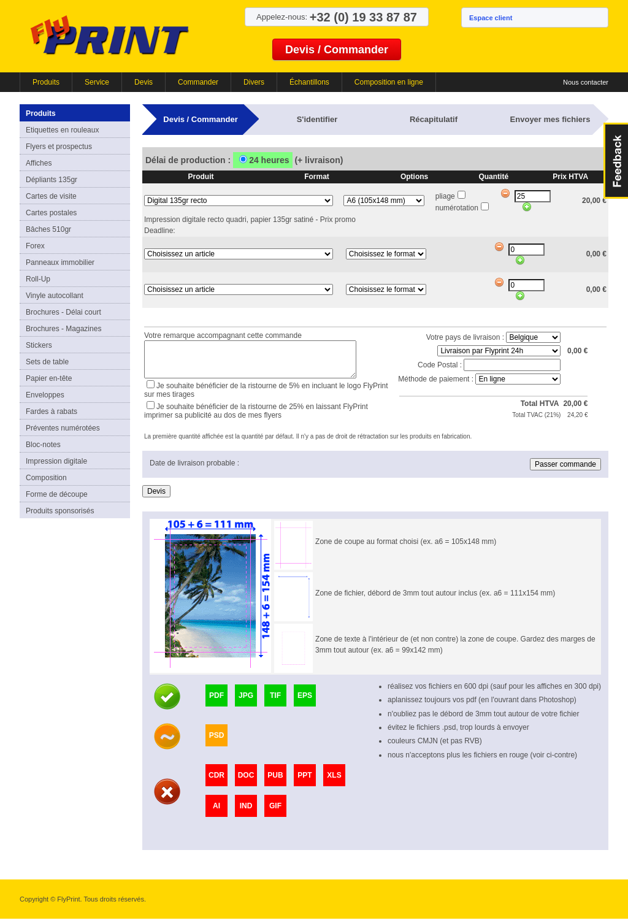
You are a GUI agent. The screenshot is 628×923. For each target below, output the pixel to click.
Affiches (39, 163)
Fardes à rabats (51, 411)
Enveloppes (45, 395)
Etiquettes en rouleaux (62, 130)
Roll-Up (38, 279)
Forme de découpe (57, 494)
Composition (46, 477)
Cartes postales (51, 213)
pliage (445, 196)
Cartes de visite (51, 196)
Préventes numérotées (63, 428)
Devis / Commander (336, 50)
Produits (46, 82)
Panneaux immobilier (60, 262)
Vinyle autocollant (54, 295)
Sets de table (47, 362)
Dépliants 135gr (51, 179)
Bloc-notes (43, 444)
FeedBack (615, 161)
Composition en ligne (388, 82)
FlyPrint (109, 34)
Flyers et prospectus (59, 146)
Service (97, 82)
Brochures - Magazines (63, 328)
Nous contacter (585, 82)
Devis (143, 82)
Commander (198, 82)
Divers (253, 82)
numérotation (456, 208)
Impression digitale (56, 461)
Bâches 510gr (48, 229)
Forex (35, 246)
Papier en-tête (49, 378)
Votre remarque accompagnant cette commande (223, 334)
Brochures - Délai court (63, 312)
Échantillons (309, 82)
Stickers (39, 345)
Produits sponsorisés (60, 511)
